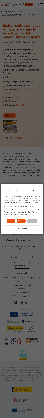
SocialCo (25, 228)
